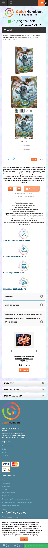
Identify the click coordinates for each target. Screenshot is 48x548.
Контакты (5, 455)
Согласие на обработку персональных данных (17, 502)
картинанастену (24, 224)
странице (35, 535)
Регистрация (6, 483)
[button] (36, 545)
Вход (3, 480)
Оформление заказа (8, 493)
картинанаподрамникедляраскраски (17, 222)
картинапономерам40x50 (24, 207)
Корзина (4, 489)
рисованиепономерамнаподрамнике (24, 220)
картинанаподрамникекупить (33, 218)
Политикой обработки (20, 530)
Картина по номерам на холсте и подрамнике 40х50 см (24, 358)
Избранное (5, 496)
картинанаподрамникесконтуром (16, 216)
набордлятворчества (25, 203)
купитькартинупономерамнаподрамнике (24, 209)
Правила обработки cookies (11, 505)
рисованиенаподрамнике (34, 214)
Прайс (4, 449)
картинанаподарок (37, 222)
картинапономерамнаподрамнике (24, 205)
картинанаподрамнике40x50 (15, 214)
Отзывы (4, 452)
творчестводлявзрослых (13, 218)
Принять (24, 539)
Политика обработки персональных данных (16, 499)
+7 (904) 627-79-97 (14, 512)
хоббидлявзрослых (36, 216)
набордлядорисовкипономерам (24, 211)
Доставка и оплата (8, 446)
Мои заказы (6, 486)
